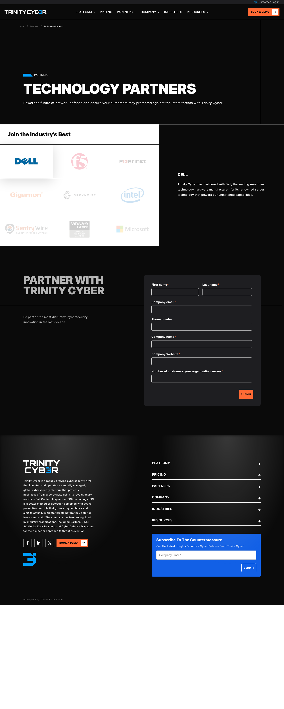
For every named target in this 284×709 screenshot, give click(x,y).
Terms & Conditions (52, 599)
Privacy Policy (31, 599)
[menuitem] (85, 12)
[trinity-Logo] (41, 466)
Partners (34, 26)
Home (21, 26)
